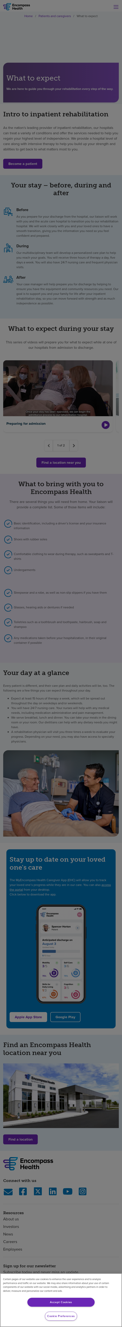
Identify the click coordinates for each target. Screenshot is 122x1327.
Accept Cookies (61, 1302)
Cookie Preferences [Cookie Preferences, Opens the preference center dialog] (61, 1316)
